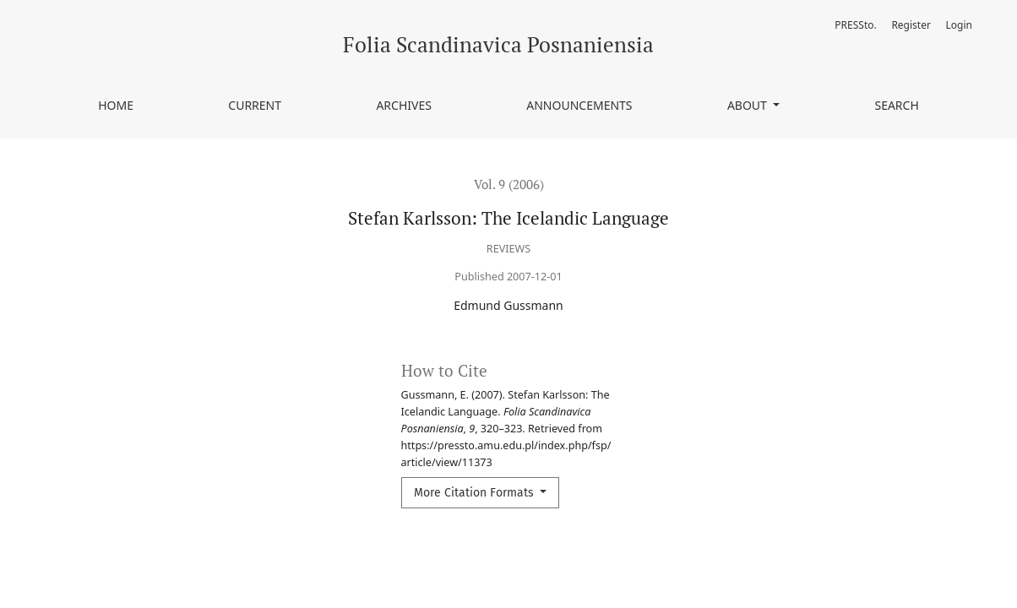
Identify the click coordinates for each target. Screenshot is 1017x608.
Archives (404, 105)
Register (911, 25)
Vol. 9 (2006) (509, 184)
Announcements (579, 105)
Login (959, 25)
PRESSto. (855, 25)
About (748, 105)
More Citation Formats (475, 493)
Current (254, 105)
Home (115, 105)
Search (896, 105)
